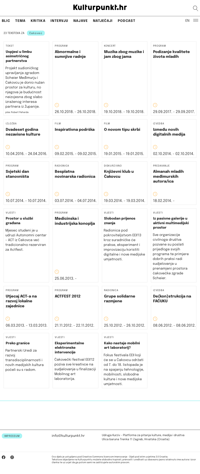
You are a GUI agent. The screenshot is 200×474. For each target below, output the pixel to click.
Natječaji (103, 21)
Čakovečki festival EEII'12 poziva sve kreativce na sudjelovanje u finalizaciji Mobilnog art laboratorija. (75, 369)
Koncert (110, 46)
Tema (20, 21)
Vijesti (11, 213)
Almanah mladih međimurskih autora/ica (168, 176)
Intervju (59, 21)
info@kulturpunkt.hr (68, 436)
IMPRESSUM (12, 436)
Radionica (62, 166)
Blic (6, 21)
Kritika (38, 21)
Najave (80, 21)
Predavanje (161, 166)
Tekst (10, 46)
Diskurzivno (113, 166)
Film (58, 124)
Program (61, 46)
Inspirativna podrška (75, 130)
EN (187, 20)
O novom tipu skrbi (122, 130)
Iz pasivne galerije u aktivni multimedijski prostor (171, 223)
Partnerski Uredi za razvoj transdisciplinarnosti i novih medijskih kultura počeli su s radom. (24, 360)
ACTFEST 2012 (67, 296)
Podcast (126, 21)
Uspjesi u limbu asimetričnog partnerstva (19, 56)
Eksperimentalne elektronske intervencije (69, 348)
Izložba (11, 124)
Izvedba (158, 124)
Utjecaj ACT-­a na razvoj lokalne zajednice (21, 301)
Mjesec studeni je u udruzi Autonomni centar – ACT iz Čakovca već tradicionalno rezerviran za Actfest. (26, 240)
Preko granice (18, 343)
